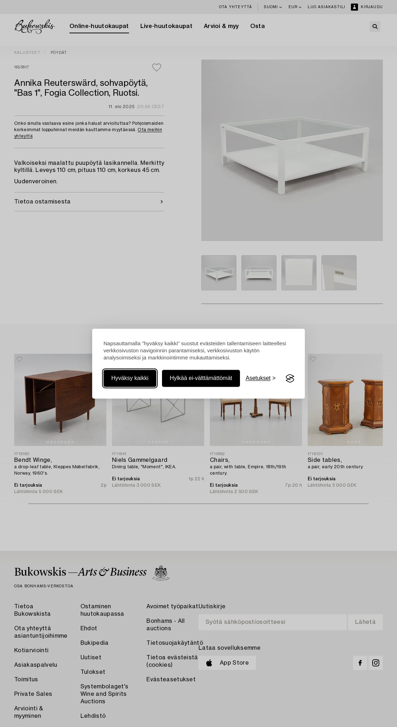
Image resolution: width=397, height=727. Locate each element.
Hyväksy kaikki (130, 378)
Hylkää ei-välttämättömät (201, 378)
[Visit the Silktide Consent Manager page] (289, 378)
